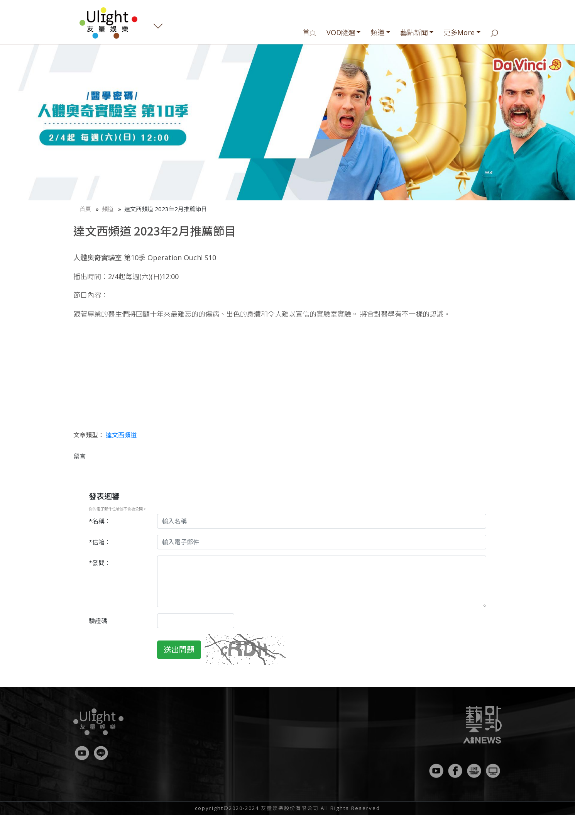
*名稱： (100, 521)
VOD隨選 (340, 32)
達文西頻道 (121, 435)
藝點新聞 (414, 32)
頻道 (377, 32)
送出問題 (179, 649)
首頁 (309, 32)
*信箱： (100, 542)
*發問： (100, 563)
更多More (459, 32)
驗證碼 (98, 621)
